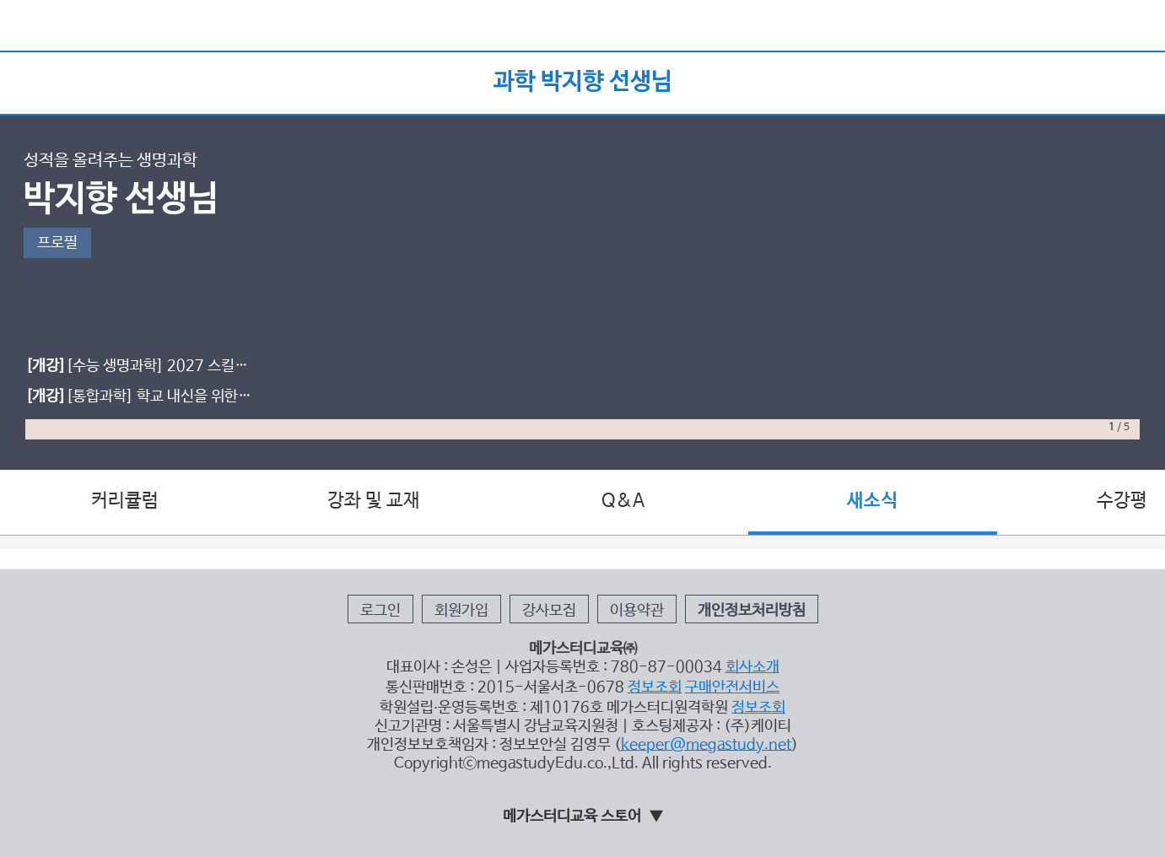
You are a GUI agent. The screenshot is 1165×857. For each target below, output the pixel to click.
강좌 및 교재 (373, 501)
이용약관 (637, 610)
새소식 (872, 501)
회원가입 (461, 610)
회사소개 (752, 667)
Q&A (623, 501)
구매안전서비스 (732, 687)
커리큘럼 (125, 501)
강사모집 (549, 610)
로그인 (380, 610)
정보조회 (655, 687)
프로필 (57, 242)
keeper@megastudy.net (706, 744)
